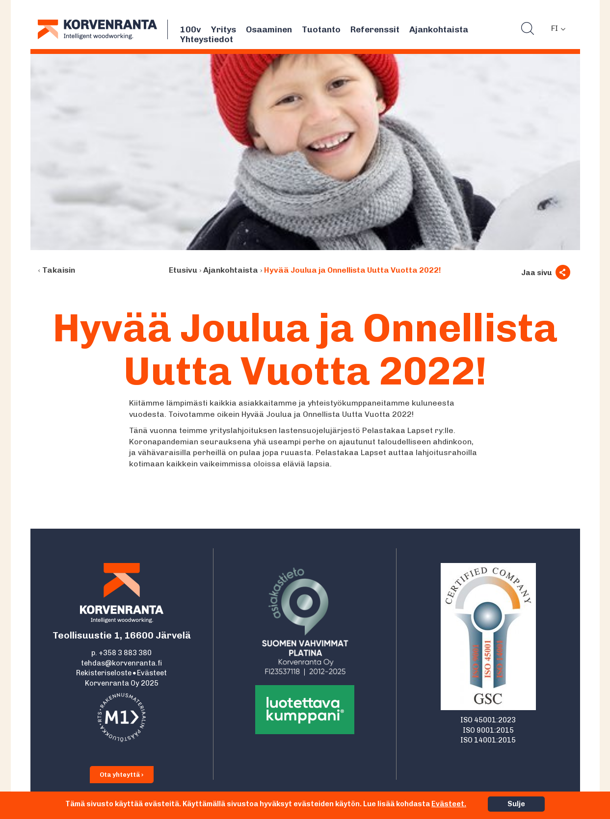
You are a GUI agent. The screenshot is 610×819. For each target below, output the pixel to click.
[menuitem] (558, 28)
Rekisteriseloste (104, 672)
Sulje (516, 803)
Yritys (223, 29)
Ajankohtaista (438, 29)
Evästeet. (448, 803)
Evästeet (152, 672)
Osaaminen (269, 29)
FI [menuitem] (554, 28)
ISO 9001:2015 (488, 730)
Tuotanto (321, 29)
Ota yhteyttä (122, 774)
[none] (558, 28)
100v (190, 29)
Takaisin (58, 270)
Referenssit (374, 29)
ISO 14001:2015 (488, 740)
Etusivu (183, 270)
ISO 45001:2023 (488, 720)
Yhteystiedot (206, 39)
